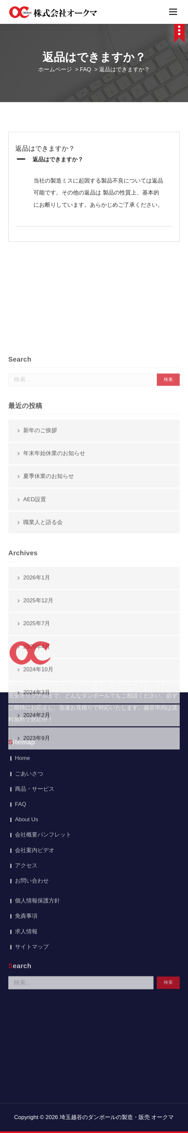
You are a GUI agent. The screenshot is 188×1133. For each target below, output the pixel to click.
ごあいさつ (29, 677)
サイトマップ (32, 850)
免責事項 (26, 819)
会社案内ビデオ (34, 753)
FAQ (85, 69)
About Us (26, 723)
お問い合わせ (32, 784)
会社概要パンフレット (43, 738)
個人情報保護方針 (37, 804)
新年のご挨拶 (40, 536)
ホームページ (55, 69)
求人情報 (26, 835)
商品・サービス (34, 692)
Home (22, 661)
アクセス (26, 769)
